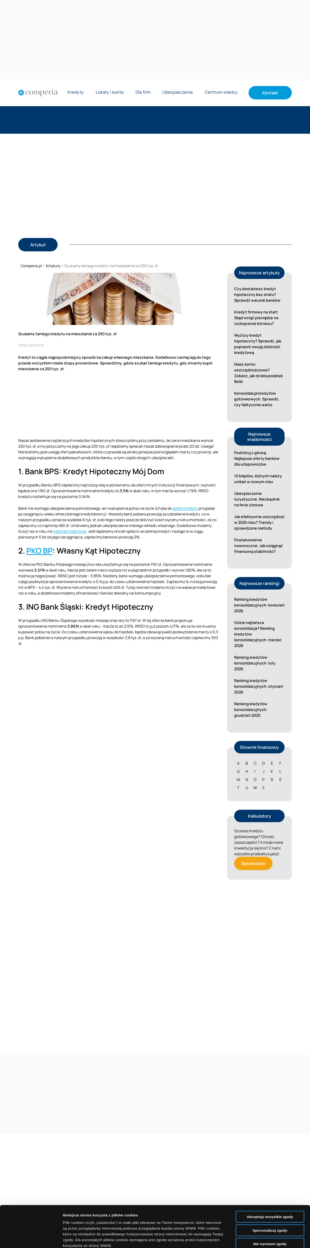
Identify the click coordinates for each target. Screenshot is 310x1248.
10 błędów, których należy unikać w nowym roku (258, 478)
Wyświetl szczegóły (273, 1238)
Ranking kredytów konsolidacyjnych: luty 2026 (254, 663)
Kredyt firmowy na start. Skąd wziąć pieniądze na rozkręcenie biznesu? (256, 317)
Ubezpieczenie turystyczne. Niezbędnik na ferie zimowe (257, 499)
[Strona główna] (38, 93)
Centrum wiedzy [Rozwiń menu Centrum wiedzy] (221, 92)
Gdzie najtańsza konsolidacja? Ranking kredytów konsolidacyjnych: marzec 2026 (258, 634)
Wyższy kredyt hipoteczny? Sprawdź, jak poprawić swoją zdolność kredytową (257, 344)
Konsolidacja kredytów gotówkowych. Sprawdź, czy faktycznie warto (257, 399)
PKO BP (39, 550)
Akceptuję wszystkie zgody (270, 1174)
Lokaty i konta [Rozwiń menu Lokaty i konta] (110, 92)
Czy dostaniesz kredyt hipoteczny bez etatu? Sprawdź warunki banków (257, 294)
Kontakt (270, 93)
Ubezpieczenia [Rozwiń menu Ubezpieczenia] (177, 92)
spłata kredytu (185, 508)
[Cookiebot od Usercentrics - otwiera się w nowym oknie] (31, 1238)
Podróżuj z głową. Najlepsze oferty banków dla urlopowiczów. (257, 458)
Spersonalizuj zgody (269, 1187)
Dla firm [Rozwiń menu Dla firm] (143, 92)
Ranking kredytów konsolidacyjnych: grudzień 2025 (251, 709)
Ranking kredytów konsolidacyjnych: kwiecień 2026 (259, 605)
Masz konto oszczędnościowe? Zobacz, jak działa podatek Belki (258, 373)
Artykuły (53, 265)
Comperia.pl (31, 265)
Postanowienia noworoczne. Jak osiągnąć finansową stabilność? (258, 545)
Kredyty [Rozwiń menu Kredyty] (76, 92)
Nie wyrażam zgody (269, 1201)
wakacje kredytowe (69, 531)
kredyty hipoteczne (31, 345)
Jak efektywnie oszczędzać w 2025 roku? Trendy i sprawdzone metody (259, 522)
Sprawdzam (253, 863)
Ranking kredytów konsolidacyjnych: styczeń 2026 (258, 686)
